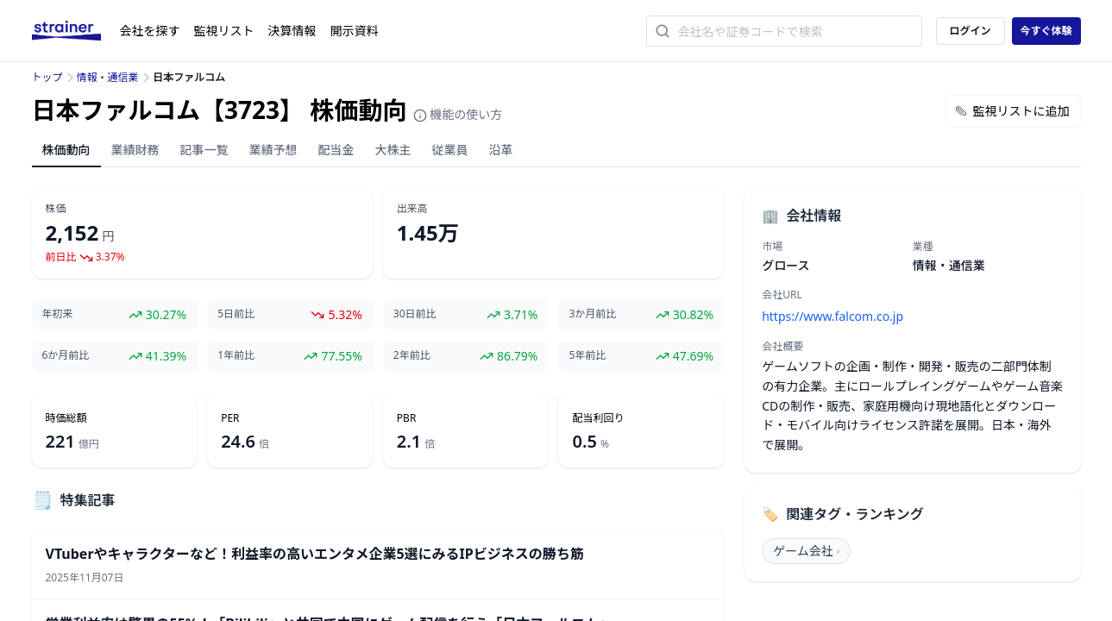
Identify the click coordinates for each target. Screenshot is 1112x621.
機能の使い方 (458, 114)
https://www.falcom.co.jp (832, 316)
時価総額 (66, 418)
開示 (354, 30)
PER (230, 418)
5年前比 (587, 355)
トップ (47, 77)
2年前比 (411, 355)
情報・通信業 (108, 77)
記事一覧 (204, 149)
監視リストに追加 (1013, 111)
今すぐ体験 (1045, 30)
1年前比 (235, 355)
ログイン (969, 30)
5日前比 (235, 314)
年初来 (57, 314)
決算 (292, 30)
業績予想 (273, 149)
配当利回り (598, 418)
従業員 (450, 149)
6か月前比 (66, 355)
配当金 (336, 149)
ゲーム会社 (806, 551)
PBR (407, 418)
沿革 (501, 149)
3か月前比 (592, 314)
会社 (150, 30)
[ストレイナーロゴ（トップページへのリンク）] (76, 31)
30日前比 (415, 314)
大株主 (393, 149)
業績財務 (135, 149)
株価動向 (66, 149)
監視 (224, 30)
